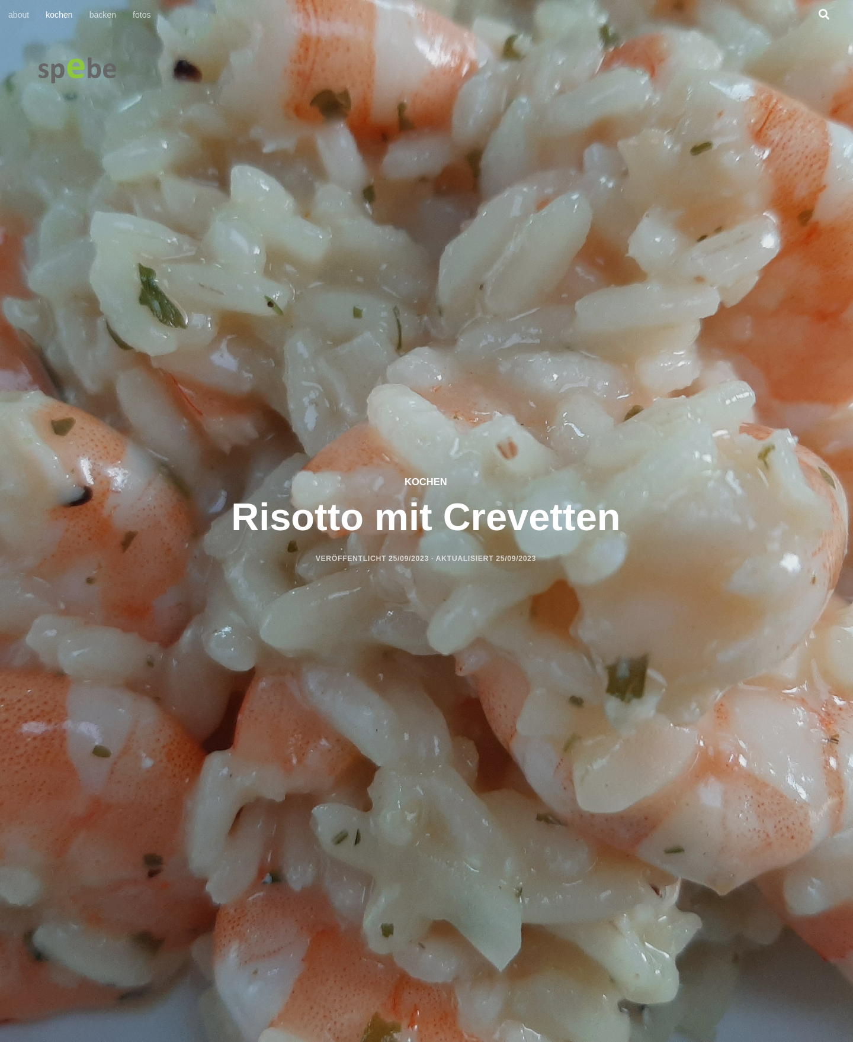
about (18, 15)
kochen (59, 15)
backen (102, 15)
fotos (142, 15)
